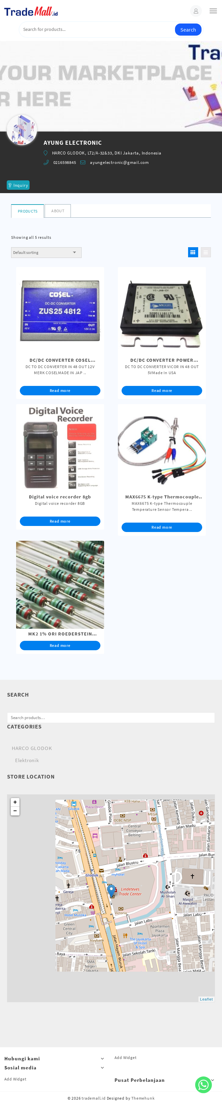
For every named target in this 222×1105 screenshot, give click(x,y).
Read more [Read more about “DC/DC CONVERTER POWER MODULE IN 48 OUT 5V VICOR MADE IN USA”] (161, 390)
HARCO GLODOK (32, 748)
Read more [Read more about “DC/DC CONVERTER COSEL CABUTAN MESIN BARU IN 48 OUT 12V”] (60, 390)
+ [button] (15, 802)
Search (188, 29)
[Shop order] (46, 252)
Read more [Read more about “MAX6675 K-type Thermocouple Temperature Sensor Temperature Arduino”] (161, 527)
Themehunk (142, 1098)
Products (27, 211)
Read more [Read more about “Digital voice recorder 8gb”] (60, 521)
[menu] (213, 11)
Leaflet (206, 999)
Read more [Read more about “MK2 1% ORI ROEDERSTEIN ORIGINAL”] (60, 645)
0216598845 (64, 162)
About (57, 210)
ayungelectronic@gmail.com (119, 162)
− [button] (15, 811)
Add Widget (126, 1057)
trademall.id (94, 1098)
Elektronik (27, 760)
